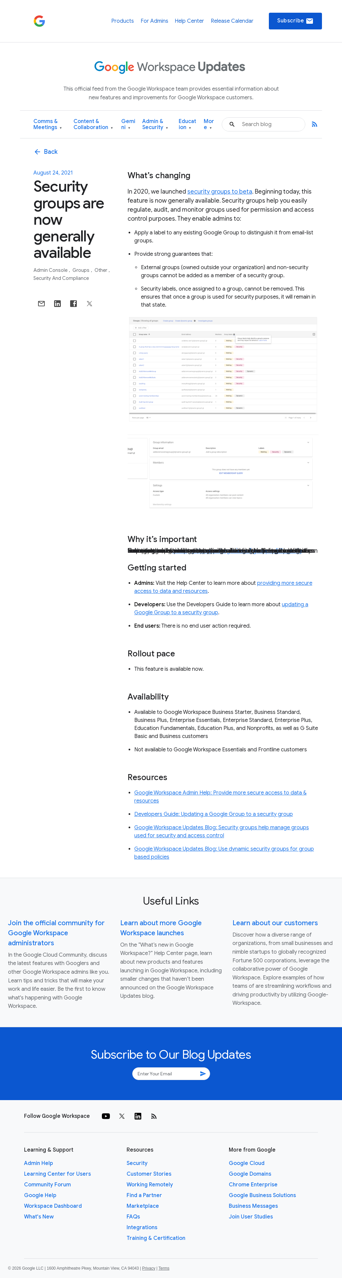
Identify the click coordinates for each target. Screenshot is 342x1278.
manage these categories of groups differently (237, 550)
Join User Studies (251, 1216)
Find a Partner (144, 1195)
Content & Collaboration (93, 124)
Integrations (142, 1227)
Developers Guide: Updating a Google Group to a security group (213, 814)
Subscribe (295, 21)
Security (137, 1163)
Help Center (189, 21)
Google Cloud (247, 1163)
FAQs (133, 1216)
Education (187, 124)
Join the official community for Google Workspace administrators (56, 933)
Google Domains (250, 1174)
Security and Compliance (61, 278)
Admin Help (38, 1163)
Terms (163, 1268)
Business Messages (253, 1206)
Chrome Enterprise (253, 1184)
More (209, 124)
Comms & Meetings (47, 124)
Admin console (50, 270)
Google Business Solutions (262, 1195)
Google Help (40, 1195)
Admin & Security (155, 124)
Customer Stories (149, 1174)
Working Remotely (150, 1184)
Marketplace (143, 1206)
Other (101, 270)
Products (122, 21)
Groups (81, 270)
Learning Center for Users (57, 1174)
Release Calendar (232, 21)
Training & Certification (156, 1238)
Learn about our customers (275, 923)
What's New (39, 1216)
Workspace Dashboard (53, 1206)
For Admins (154, 21)
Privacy (148, 1268)
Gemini (128, 124)
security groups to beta (219, 191)
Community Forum (47, 1184)
